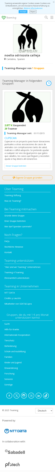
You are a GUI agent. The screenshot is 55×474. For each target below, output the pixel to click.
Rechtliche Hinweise (13, 246)
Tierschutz (9, 340)
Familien (8, 357)
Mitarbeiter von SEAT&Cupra (18, 303)
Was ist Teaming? (12, 200)
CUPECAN (11, 138)
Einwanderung (11, 368)
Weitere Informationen (33, 8)
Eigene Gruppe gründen (27, 177)
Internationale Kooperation (17, 335)
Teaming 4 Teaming (13, 272)
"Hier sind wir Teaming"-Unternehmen (22, 267)
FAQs (7, 241)
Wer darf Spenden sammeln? (18, 226)
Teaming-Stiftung (12, 195)
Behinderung (10, 346)
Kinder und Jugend (13, 362)
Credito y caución (12, 298)
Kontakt (8, 252)
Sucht (7, 323)
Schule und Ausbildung (15, 351)
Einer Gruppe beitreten (15, 221)
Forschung (9, 373)
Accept (23, 11)
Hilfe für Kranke (11, 329)
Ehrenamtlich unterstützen (16, 278)
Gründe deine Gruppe (14, 215)
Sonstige (8, 384)
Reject (33, 11)
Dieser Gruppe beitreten (16, 166)
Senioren (8, 379)
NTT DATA (9, 292)
